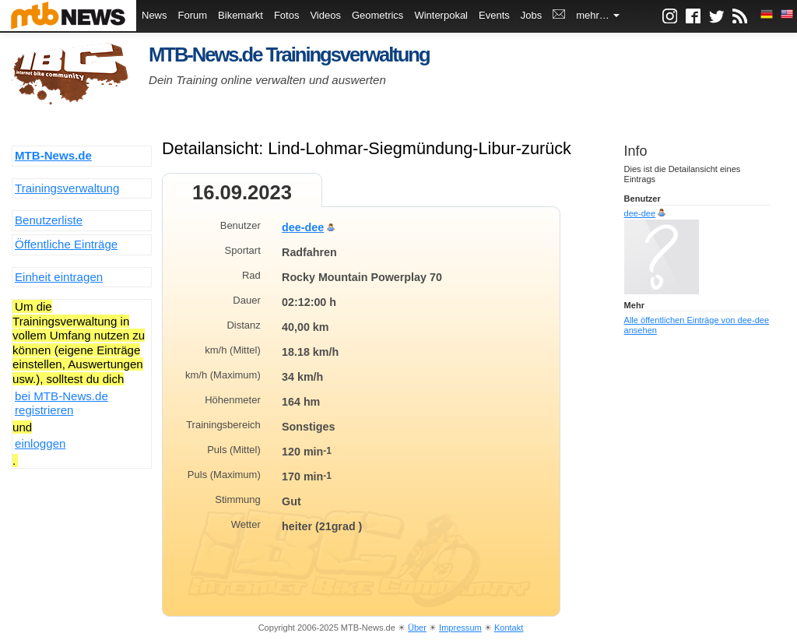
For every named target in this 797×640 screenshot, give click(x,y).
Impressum (460, 627)
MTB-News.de (53, 155)
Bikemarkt (240, 15)
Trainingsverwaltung (67, 188)
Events (494, 15)
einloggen (40, 443)
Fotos (287, 15)
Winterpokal (441, 15)
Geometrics (377, 15)
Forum (193, 15)
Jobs (531, 15)
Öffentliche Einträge (66, 244)
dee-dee (303, 227)
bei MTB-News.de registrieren (61, 403)
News (154, 15)
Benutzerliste (49, 220)
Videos (325, 15)
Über (417, 627)
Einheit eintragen (59, 276)
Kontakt (508, 627)
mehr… (598, 15)
